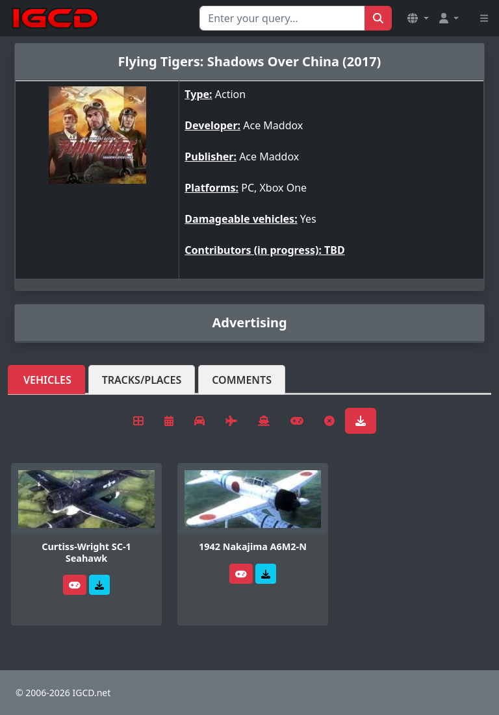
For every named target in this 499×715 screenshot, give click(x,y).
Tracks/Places (142, 380)
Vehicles (47, 380)
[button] (417, 18)
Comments (242, 380)
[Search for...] (282, 18)
